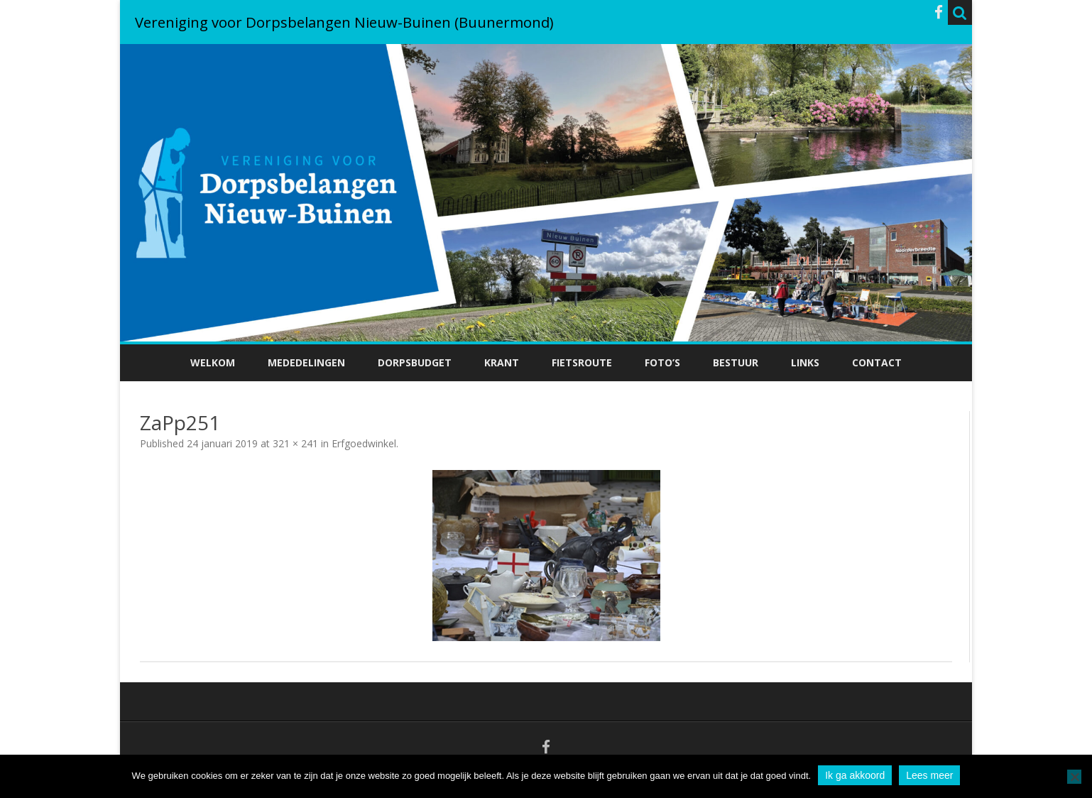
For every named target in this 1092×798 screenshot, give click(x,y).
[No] (1074, 777)
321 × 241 (295, 443)
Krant (501, 362)
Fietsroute (582, 362)
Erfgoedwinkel (364, 443)
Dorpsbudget (415, 362)
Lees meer (929, 775)
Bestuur (735, 362)
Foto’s (662, 362)
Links (805, 362)
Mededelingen (306, 362)
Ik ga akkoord (855, 775)
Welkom (212, 362)
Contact (877, 362)
